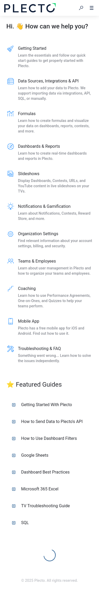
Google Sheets (30, 455)
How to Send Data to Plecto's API (47, 421)
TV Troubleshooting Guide (41, 505)
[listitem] (49, 57)
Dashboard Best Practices (41, 472)
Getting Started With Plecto (42, 404)
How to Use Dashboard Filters (44, 438)
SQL (20, 522)
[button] (81, 8)
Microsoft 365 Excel (35, 488)
